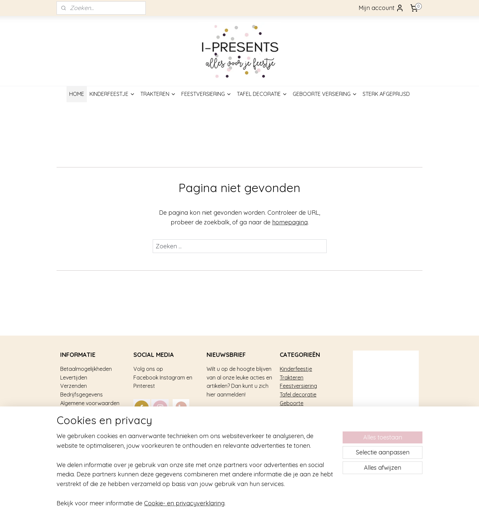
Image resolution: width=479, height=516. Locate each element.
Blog (65, 445)
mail (193, 428)
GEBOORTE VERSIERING (325, 94)
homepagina (290, 222)
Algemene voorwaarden (89, 403)
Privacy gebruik (79, 428)
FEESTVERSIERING (206, 94)
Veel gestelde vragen (86, 411)
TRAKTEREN (158, 94)
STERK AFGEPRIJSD (386, 94)
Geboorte (291, 403)
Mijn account (381, 8)
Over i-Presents (79, 420)
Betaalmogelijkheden (86, 369)
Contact (70, 437)
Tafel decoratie (298, 394)
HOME (76, 94)
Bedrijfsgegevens (81, 394)
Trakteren (291, 377)
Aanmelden (228, 413)
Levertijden (73, 377)
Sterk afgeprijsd (299, 411)
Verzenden (73, 386)
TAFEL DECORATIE (262, 94)
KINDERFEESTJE (112, 94)
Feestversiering (298, 386)
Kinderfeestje (296, 369)
